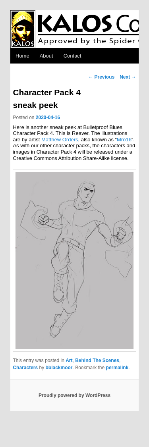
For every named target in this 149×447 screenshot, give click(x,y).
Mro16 (124, 140)
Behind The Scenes (97, 360)
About (46, 56)
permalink (117, 367)
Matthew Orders (59, 140)
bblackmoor (59, 367)
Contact (72, 56)
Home (22, 56)
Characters (25, 367)
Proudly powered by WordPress (74, 395)
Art (69, 360)
